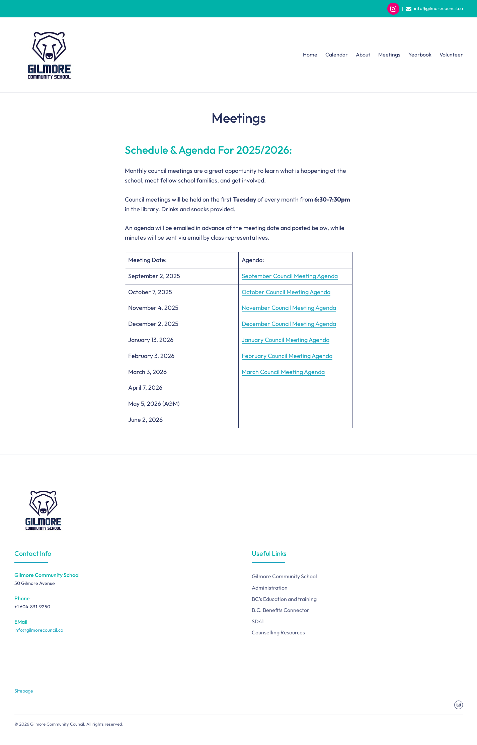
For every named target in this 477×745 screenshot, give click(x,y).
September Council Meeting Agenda (290, 276)
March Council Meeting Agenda (283, 372)
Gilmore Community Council (57, 724)
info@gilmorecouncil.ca (438, 8)
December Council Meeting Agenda (289, 324)
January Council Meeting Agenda (285, 340)
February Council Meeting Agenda (287, 356)
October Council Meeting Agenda (286, 292)
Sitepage (23, 691)
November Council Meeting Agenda (289, 308)
